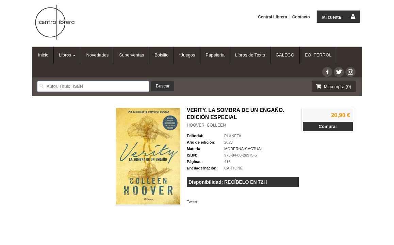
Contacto (301, 17)
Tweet (192, 202)
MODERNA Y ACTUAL (243, 149)
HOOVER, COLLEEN (206, 125)
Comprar (328, 126)
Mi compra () (333, 86)
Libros (67, 55)
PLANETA (232, 136)
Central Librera (272, 17)
